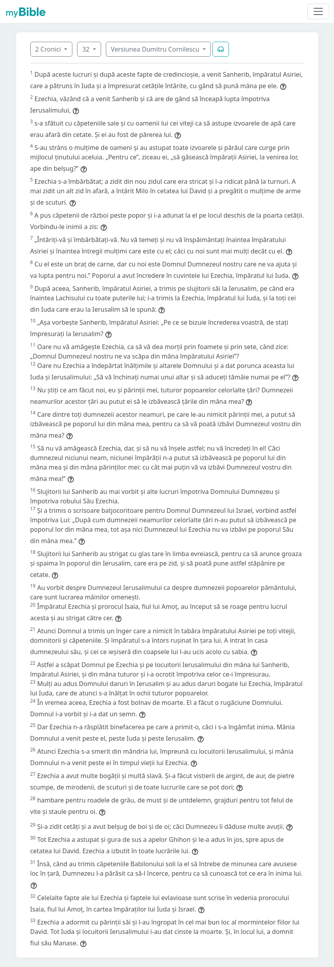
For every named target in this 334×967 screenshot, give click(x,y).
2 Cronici (49, 49)
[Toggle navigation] (318, 11)
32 (86, 49)
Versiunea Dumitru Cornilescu (156, 49)
